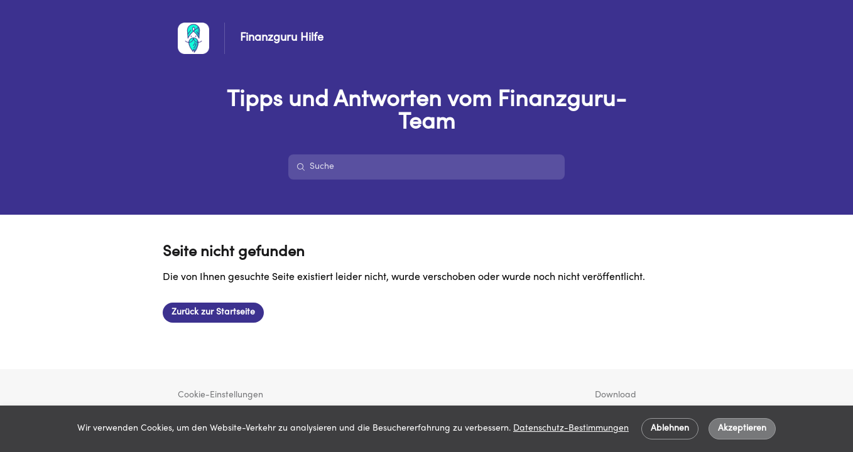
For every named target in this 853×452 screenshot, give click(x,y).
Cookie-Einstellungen (220, 395)
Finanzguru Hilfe (281, 38)
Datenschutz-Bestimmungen (571, 428)
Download (615, 395)
